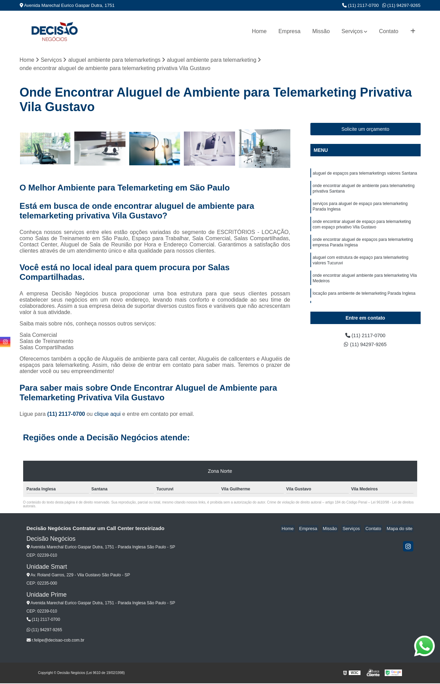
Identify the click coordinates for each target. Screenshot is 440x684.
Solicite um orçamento (365, 130)
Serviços (352, 31)
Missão (321, 31)
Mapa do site (400, 529)
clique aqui (107, 415)
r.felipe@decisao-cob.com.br (56, 640)
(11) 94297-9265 (401, 5)
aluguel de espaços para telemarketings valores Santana (365, 174)
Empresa (289, 31)
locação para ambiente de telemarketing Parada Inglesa (364, 303)
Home (259, 31)
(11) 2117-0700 (360, 5)
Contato (388, 31)
